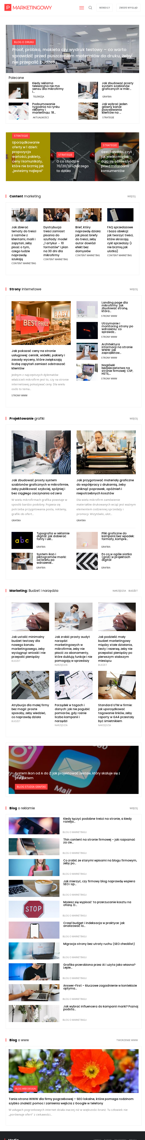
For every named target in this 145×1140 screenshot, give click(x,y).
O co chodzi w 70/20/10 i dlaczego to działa (72, 166)
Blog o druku (24, 42)
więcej (131, 196)
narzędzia (119, 590)
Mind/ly (104, 7)
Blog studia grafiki (31, 786)
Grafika (107, 96)
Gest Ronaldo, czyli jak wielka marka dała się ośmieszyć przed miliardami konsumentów (116, 161)
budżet (133, 590)
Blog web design (25, 1088)
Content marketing (24, 263)
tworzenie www (127, 1040)
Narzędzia (61, 665)
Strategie (108, 117)
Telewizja (38, 96)
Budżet (16, 661)
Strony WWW (19, 395)
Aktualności (41, 117)
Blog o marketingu (75, 832)
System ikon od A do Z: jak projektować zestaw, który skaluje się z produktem (67, 775)
